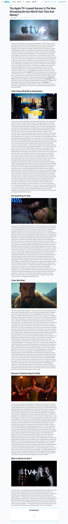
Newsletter (62, 1)
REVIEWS (34, 2)
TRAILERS (27, 2)
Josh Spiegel (14, 17)
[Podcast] (55, 2)
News (11, 5)
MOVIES (19, 2)
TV (23, 2)
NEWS (14, 2)
